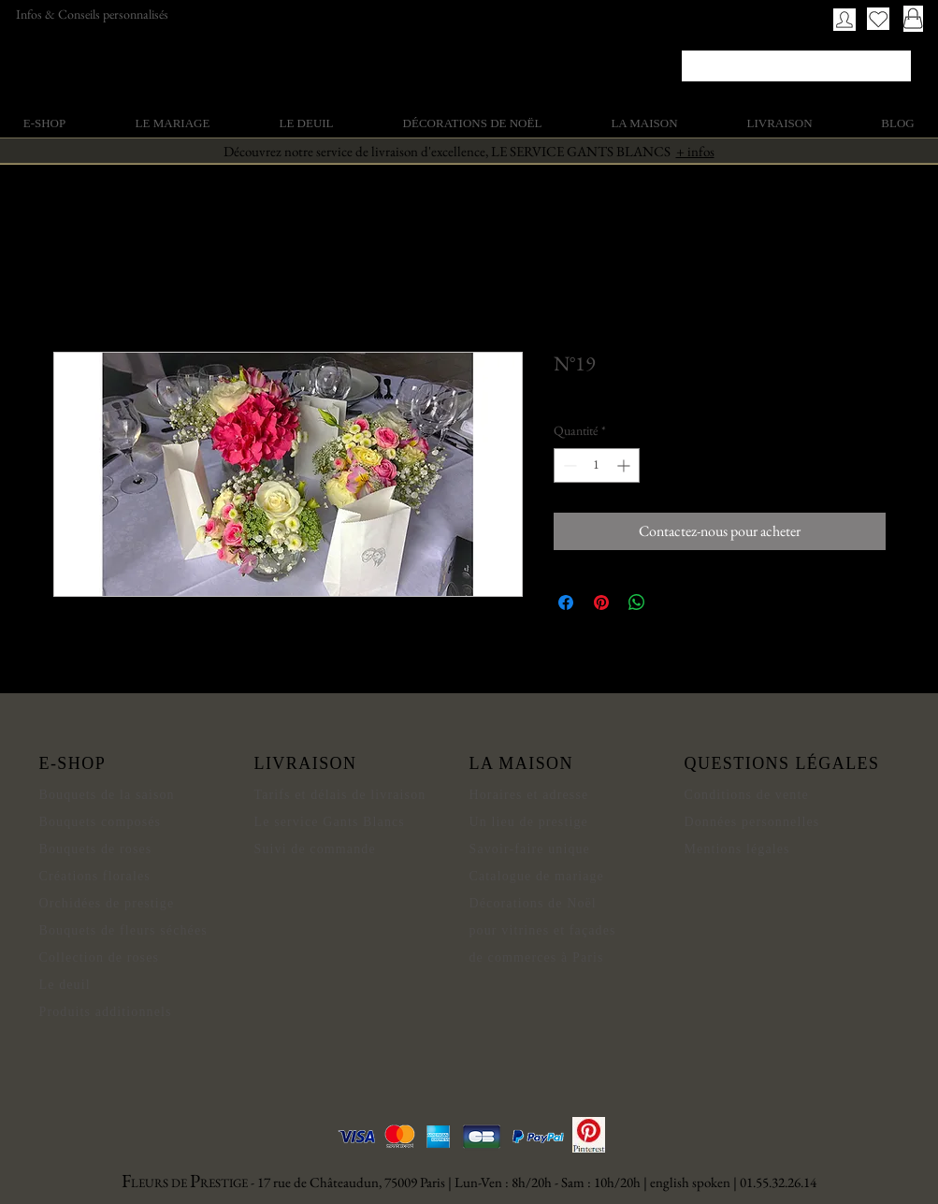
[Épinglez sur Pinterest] (601, 602)
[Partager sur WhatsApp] (637, 602)
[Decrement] (568, 465)
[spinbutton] (596, 465)
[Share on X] (672, 602)
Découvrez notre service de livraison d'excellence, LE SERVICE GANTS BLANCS (469, 151)
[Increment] (625, 465)
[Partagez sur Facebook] (566, 602)
